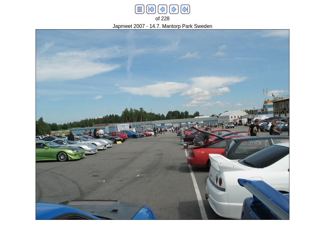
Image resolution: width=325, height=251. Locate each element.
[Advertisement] (118, 234)
